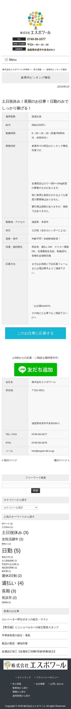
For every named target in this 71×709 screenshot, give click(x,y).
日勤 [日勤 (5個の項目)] (11, 550)
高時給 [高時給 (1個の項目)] (6, 602)
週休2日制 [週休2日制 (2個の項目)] (12, 576)
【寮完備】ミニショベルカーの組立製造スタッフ (30, 627)
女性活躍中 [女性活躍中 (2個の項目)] (12, 539)
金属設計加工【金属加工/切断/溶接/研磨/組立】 (29, 651)
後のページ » (61, 460)
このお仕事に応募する (35, 333)
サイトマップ (24, 677)
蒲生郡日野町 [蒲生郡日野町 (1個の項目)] (9, 568)
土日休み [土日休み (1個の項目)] (7, 527)
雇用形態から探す (21, 696)
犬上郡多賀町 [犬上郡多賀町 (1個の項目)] (9, 561)
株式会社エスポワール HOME (15, 69)
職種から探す (19, 691)
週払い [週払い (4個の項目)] (13, 583)
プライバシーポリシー (47, 677)
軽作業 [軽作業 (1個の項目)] (6, 571)
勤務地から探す (20, 688)
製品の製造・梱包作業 (15, 643)
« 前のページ (9, 460)
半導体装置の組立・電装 (16, 635)
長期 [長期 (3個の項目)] (9, 591)
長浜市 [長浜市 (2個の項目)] (9, 598)
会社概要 (40, 684)
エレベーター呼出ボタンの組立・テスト (25, 619)
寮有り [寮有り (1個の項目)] (6, 544)
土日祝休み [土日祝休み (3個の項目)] (15, 532)
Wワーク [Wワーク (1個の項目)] (7, 524)
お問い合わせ (57, 684)
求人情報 (37, 69)
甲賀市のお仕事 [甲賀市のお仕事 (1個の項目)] (10, 564)
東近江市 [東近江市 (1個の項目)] (7, 557)
